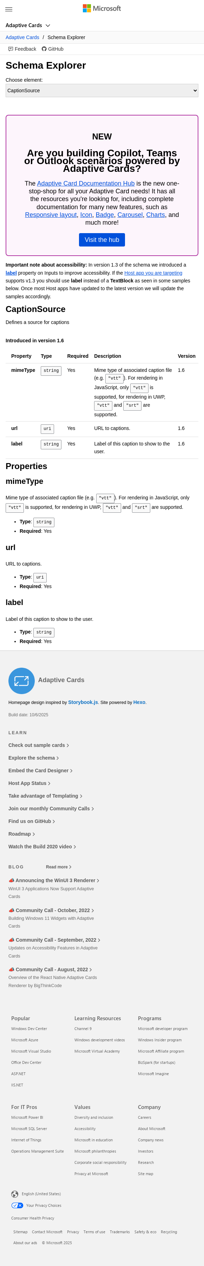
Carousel (130, 214)
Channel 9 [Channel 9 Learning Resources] (83, 1028)
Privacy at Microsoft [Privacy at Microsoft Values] (91, 1173)
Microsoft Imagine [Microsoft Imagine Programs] (153, 1073)
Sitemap (20, 1231)
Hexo (139, 702)
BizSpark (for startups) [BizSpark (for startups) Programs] (156, 1062)
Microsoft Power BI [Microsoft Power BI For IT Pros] (27, 1117)
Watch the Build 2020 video (42, 846)
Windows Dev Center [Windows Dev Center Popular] (29, 1028)
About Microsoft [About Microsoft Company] (151, 1128)
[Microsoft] (101, 9)
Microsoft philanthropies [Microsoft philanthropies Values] (95, 1151)
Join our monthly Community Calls (51, 808)
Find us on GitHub (31, 821)
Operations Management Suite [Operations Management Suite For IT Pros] (37, 1151)
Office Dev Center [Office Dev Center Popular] (26, 1062)
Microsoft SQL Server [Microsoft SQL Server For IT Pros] (29, 1128)
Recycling (169, 1231)
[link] (22, 49)
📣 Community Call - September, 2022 (54, 940)
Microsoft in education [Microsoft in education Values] (93, 1139)
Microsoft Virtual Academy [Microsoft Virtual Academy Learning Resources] (97, 1051)
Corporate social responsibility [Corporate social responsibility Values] (100, 1162)
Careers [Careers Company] (144, 1117)
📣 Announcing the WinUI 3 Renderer (53, 880)
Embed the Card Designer (40, 770)
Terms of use (94, 1231)
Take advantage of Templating (45, 796)
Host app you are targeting (153, 273)
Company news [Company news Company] (151, 1139)
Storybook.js (83, 702)
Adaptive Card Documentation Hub (85, 183)
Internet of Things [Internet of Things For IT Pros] (26, 1139)
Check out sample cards (38, 745)
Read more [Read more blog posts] (58, 867)
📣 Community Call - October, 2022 (51, 910)
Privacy (73, 1231)
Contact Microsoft (47, 1231)
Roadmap (21, 834)
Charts (155, 214)
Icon (86, 214)
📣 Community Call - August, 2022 (50, 969)
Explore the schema (33, 758)
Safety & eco (145, 1231)
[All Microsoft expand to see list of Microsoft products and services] (8, 9)
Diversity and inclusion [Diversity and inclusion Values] (93, 1117)
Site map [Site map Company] (145, 1173)
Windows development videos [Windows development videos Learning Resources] (99, 1039)
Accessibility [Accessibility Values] (85, 1128)
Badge (105, 214)
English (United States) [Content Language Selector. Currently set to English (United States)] (41, 1193)
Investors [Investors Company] (145, 1151)
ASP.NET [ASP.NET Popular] (18, 1073)
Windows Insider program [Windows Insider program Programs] (160, 1039)
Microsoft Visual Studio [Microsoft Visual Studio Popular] (31, 1051)
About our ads (25, 1242)
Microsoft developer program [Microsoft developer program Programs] (162, 1028)
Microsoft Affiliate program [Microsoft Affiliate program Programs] (161, 1051)
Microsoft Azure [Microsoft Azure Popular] (24, 1039)
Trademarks (120, 1231)
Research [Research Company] (146, 1162)
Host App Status (29, 783)
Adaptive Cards (24, 25)
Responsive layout (51, 214)
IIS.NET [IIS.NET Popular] (17, 1084)
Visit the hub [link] (102, 239)
